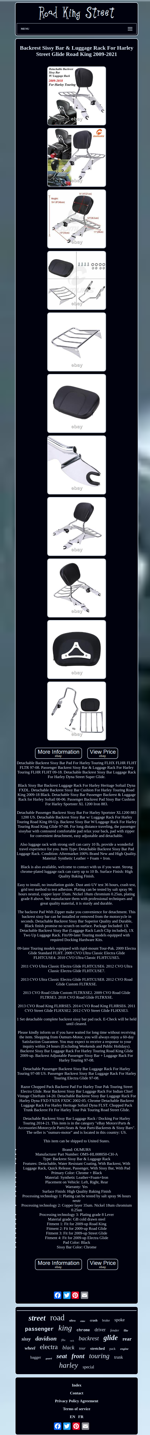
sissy (26, 1339)
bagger (35, 1357)
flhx (63, 1340)
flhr (126, 1330)
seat (61, 1356)
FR (81, 1417)
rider (82, 1321)
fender (114, 1330)
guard (49, 1358)
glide (110, 1338)
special (88, 1367)
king (65, 1328)
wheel (30, 1348)
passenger (39, 1329)
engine (124, 1349)
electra (49, 1347)
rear (127, 1339)
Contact (76, 1393)
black (68, 1347)
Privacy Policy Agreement (76, 1401)
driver (100, 1329)
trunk (118, 1357)
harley (68, 1365)
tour (82, 1348)
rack (72, 1340)
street (36, 1318)
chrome (83, 1330)
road (57, 1317)
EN (72, 1417)
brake (106, 1320)
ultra (72, 1320)
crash (93, 1320)
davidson (46, 1338)
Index (76, 1385)
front (78, 1356)
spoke (119, 1319)
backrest (89, 1338)
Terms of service (76, 1409)
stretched (97, 1349)
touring (99, 1356)
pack (112, 1349)
